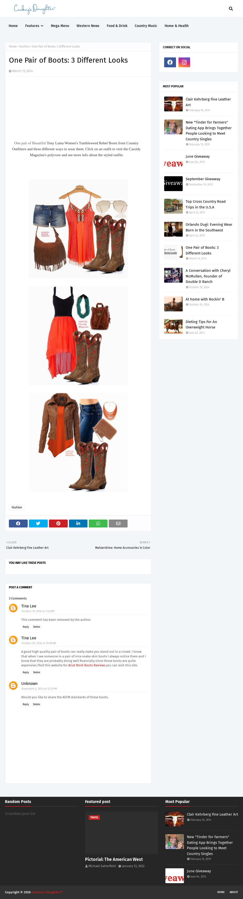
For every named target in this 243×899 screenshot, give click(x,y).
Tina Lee (28, 606)
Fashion (24, 46)
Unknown (29, 683)
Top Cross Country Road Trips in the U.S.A (206, 204)
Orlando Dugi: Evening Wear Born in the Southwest (209, 227)
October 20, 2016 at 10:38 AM (39, 643)
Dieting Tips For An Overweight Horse (201, 325)
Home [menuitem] (13, 26)
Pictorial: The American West (114, 859)
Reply (26, 626)
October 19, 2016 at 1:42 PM (38, 611)
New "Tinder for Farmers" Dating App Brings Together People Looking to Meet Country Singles (209, 130)
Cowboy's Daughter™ (47, 892)
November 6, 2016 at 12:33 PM (39, 688)
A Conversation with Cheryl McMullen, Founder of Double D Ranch (208, 276)
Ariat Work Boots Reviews (86, 665)
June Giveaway (198, 156)
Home (13, 46)
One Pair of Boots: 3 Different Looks (202, 250)
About (234, 892)
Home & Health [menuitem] (177, 26)
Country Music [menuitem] (146, 26)
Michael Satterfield (102, 866)
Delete (36, 626)
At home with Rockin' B (205, 299)
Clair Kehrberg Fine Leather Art (208, 102)
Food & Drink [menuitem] (117, 26)
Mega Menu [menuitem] (60, 26)
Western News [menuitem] (88, 26)
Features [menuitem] (32, 26)
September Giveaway (203, 179)
